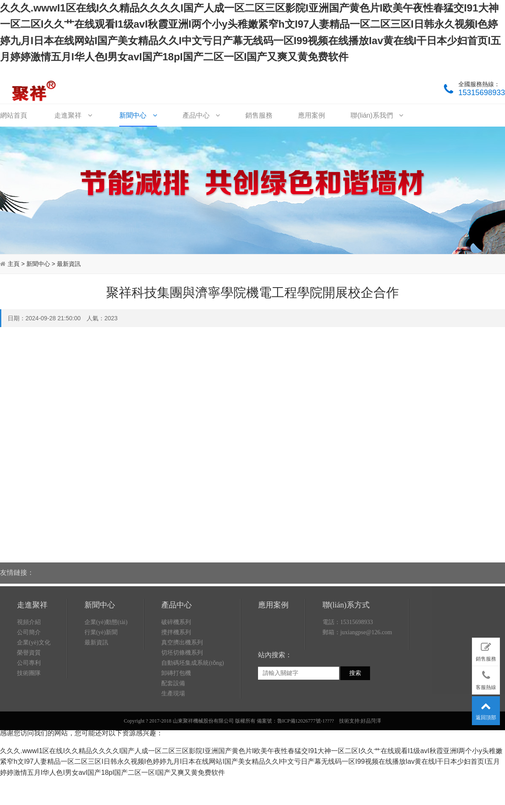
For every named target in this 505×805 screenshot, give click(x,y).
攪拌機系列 (176, 675)
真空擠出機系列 (182, 685)
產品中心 (201, 115)
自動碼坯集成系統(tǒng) (192, 706)
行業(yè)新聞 (101, 675)
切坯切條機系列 (182, 695)
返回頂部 (486, 709)
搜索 (355, 716)
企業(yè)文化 (33, 685)
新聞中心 (138, 115)
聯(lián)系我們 (377, 115)
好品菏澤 (371, 764)
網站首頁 (13, 115)
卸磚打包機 (176, 716)
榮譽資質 (29, 695)
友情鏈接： (17, 566)
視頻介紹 (29, 665)
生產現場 (173, 736)
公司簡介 (29, 675)
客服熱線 (486, 678)
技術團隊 (29, 716)
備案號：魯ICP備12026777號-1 (291, 764)
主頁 (14, 263)
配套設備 (173, 726)
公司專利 (29, 706)
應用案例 (311, 115)
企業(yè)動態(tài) (106, 665)
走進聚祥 (73, 115)
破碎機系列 (176, 665)
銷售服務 (258, 115)
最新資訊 (69, 263)
